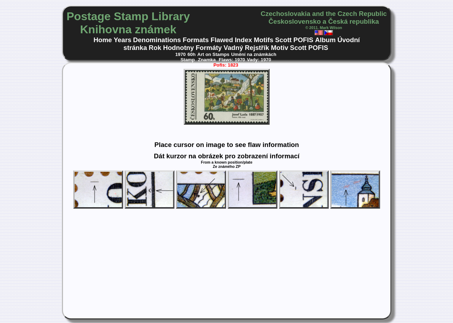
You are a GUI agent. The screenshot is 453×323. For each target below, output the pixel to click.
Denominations (157, 40)
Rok (155, 47)
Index (243, 40)
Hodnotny (178, 47)
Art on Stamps (213, 54)
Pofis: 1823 (225, 65)
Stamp (188, 59)
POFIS (303, 40)
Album (325, 40)
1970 (180, 54)
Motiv (279, 47)
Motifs (263, 40)
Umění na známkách (253, 54)
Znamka (207, 59)
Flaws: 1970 (232, 59)
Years (122, 40)
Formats (196, 40)
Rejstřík (257, 47)
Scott (283, 40)
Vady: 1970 (259, 59)
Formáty (209, 47)
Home (102, 40)
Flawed (222, 40)
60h (192, 54)
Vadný (233, 47)
